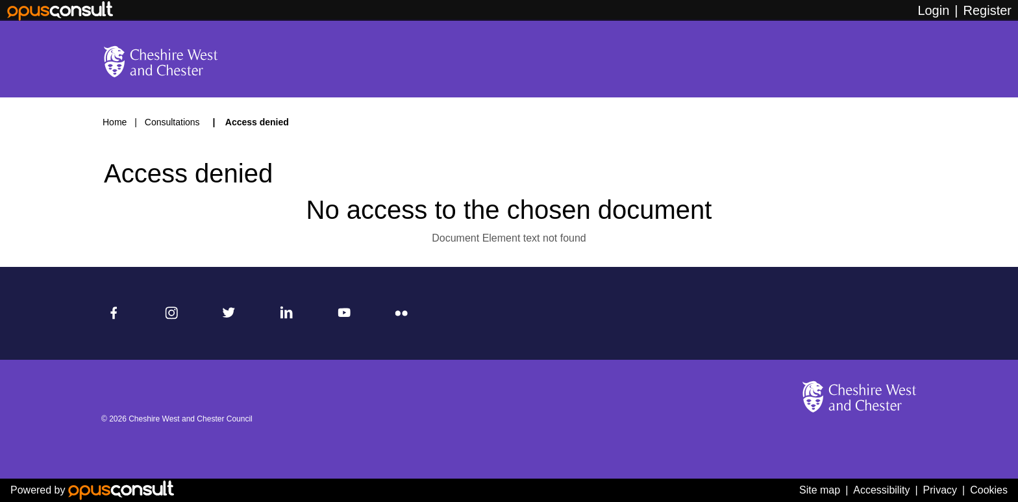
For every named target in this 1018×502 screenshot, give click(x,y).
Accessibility (881, 490)
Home (115, 122)
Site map (819, 490)
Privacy (940, 490)
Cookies (989, 490)
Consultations (174, 122)
